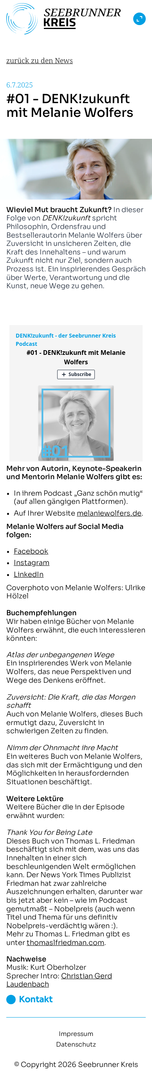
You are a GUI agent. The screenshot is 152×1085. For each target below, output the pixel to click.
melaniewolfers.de (109, 513)
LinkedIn (28, 574)
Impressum (76, 1034)
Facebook (31, 551)
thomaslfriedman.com (65, 942)
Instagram (31, 562)
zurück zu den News (39, 60)
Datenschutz (76, 1044)
